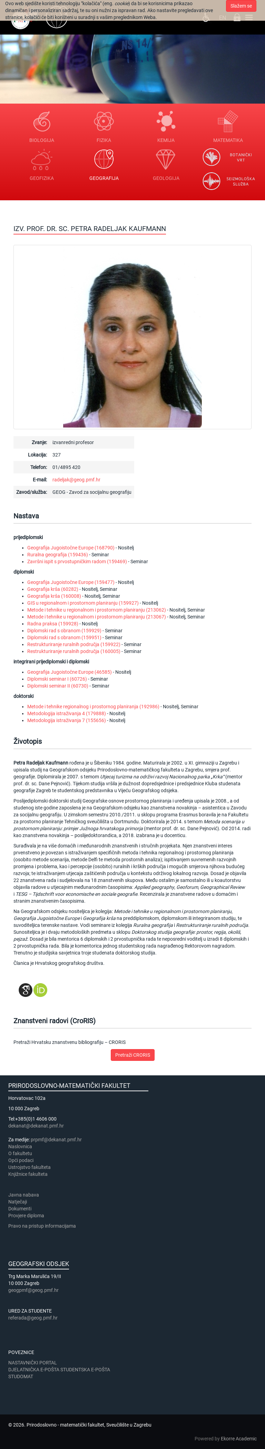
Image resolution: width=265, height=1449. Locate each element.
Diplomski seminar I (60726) (57, 679)
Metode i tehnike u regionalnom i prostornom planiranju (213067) (96, 617)
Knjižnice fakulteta (28, 1174)
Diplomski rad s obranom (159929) (64, 630)
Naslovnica (20, 1146)
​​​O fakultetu (20, 1153)
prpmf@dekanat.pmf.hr (56, 1139)
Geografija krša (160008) (54, 596)
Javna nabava (23, 1195)
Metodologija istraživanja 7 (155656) (66, 720)
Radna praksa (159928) (52, 623)
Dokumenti (19, 1208)
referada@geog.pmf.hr (33, 1318)
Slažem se (241, 6)
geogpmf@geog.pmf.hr (33, 1290)
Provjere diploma (26, 1215)
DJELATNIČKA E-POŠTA (33, 1369)
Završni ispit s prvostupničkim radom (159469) (77, 561)
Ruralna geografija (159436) (57, 554)
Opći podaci (20, 1160)
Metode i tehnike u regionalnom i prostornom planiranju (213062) (96, 610)
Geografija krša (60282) (52, 589)
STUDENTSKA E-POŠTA (85, 1369)
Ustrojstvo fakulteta (29, 1167)
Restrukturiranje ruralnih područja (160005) (73, 651)
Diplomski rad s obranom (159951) (64, 637)
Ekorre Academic (239, 1438)
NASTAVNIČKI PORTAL (32, 1362)
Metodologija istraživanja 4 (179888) (66, 713)
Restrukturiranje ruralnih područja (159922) (73, 644)
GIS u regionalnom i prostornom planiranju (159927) (83, 603)
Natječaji (17, 1202)
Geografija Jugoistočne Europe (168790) (71, 547)
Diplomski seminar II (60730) (57, 686)
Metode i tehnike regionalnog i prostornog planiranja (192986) (93, 706)
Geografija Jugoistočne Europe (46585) (69, 672)
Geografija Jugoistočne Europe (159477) (71, 582)
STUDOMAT (20, 1376)
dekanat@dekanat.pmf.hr (36, 1126)
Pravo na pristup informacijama (43, 1226)
